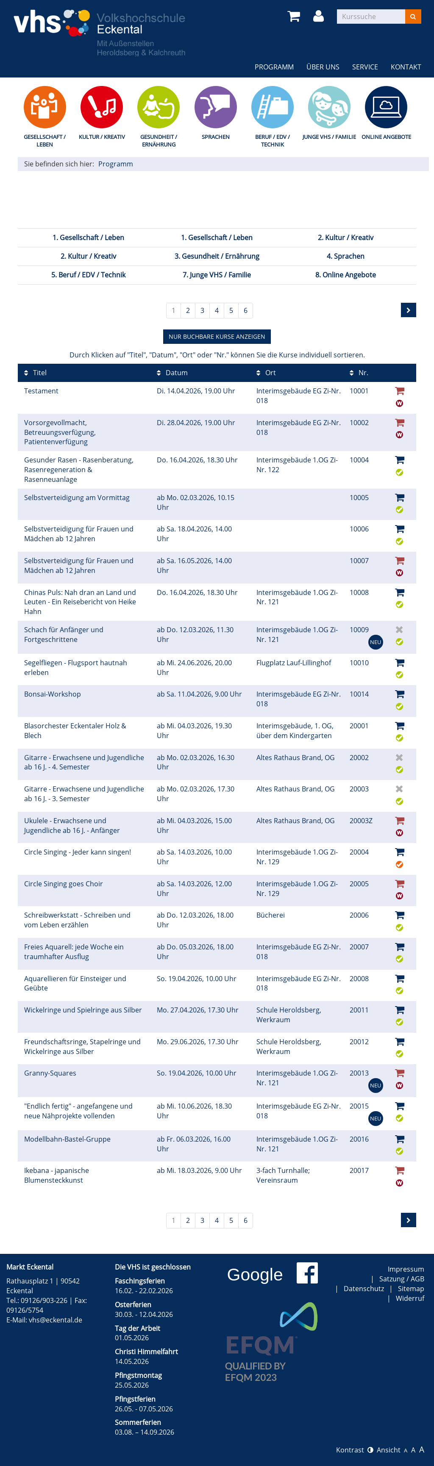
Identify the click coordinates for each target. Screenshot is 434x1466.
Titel (35, 372)
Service (365, 67)
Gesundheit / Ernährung (158, 141)
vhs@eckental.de (55, 1320)
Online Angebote (386, 137)
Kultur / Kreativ (102, 137)
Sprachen (216, 137)
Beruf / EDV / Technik (272, 141)
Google (255, 1274)
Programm (274, 67)
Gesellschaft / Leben (45, 141)
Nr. (359, 372)
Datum (172, 372)
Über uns (322, 67)
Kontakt (406, 67)
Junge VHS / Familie (329, 137)
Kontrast (354, 1450)
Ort (266, 372)
